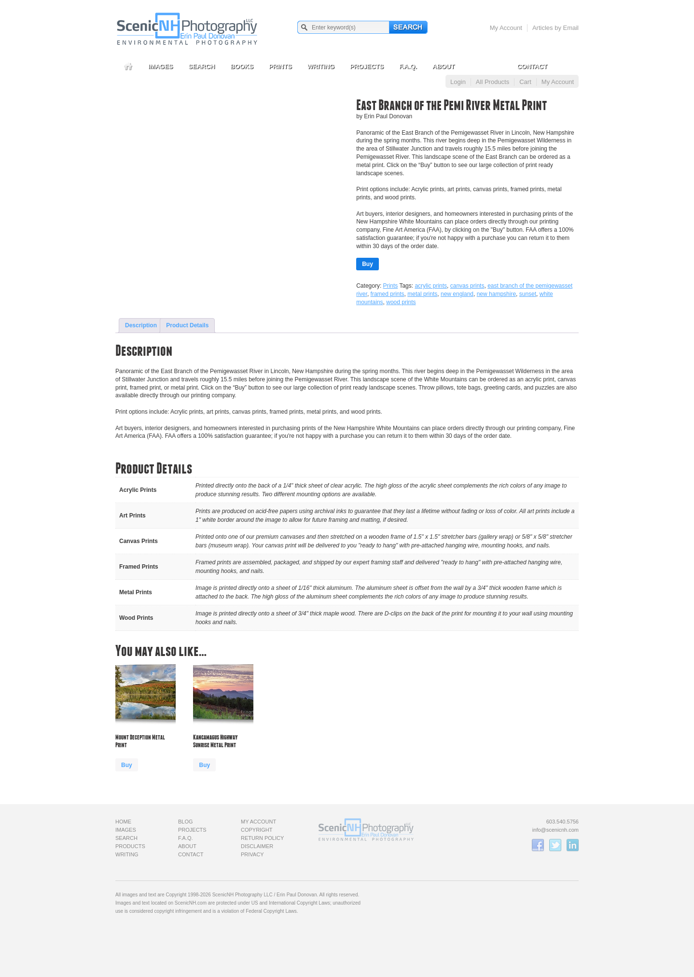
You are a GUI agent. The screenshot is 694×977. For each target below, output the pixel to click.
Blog (185, 821)
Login (458, 81)
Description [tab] (141, 325)
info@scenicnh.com (555, 830)
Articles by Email (555, 27)
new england (457, 294)
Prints (280, 66)
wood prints (401, 302)
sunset (527, 294)
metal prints (422, 294)
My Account (506, 27)
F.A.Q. (408, 66)
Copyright (256, 830)
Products (130, 846)
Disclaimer (257, 846)
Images (160, 66)
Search (201, 66)
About (443, 66)
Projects (367, 66)
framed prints (387, 294)
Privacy (252, 854)
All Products (492, 81)
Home (123, 821)
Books (241, 66)
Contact (532, 66)
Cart (525, 81)
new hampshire (496, 294)
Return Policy (262, 838)
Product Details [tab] (187, 325)
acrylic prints (431, 285)
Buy (367, 264)
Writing (320, 66)
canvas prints (467, 285)
